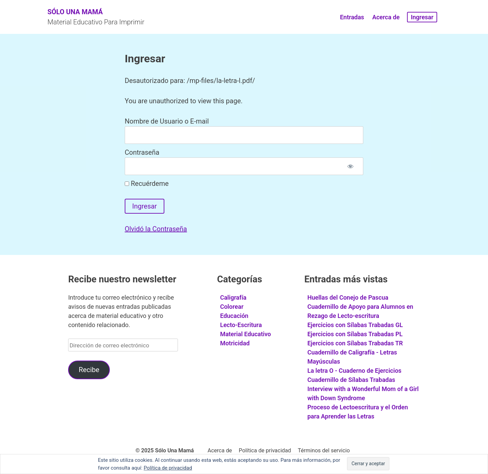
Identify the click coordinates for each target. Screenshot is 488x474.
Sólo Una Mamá (75, 12)
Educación (234, 315)
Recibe (89, 370)
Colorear (231, 306)
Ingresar (422, 17)
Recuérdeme (147, 183)
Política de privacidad (265, 450)
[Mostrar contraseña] (350, 166)
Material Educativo (245, 334)
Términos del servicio (324, 450)
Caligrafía (233, 297)
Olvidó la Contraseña (156, 229)
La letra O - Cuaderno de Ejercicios (354, 370)
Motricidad (234, 343)
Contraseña (142, 152)
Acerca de (386, 17)
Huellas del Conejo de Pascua (347, 297)
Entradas (352, 17)
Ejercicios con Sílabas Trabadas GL (355, 324)
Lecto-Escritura (241, 324)
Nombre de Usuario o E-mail (167, 121)
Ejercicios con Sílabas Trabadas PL (355, 334)
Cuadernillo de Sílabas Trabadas (351, 379)
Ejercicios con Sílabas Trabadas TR (355, 343)
